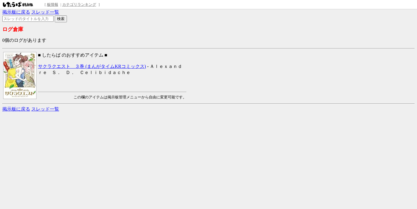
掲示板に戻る (16, 12)
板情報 (52, 4)
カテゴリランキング (79, 4)
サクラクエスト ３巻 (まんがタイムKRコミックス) (92, 66)
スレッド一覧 (45, 12)
